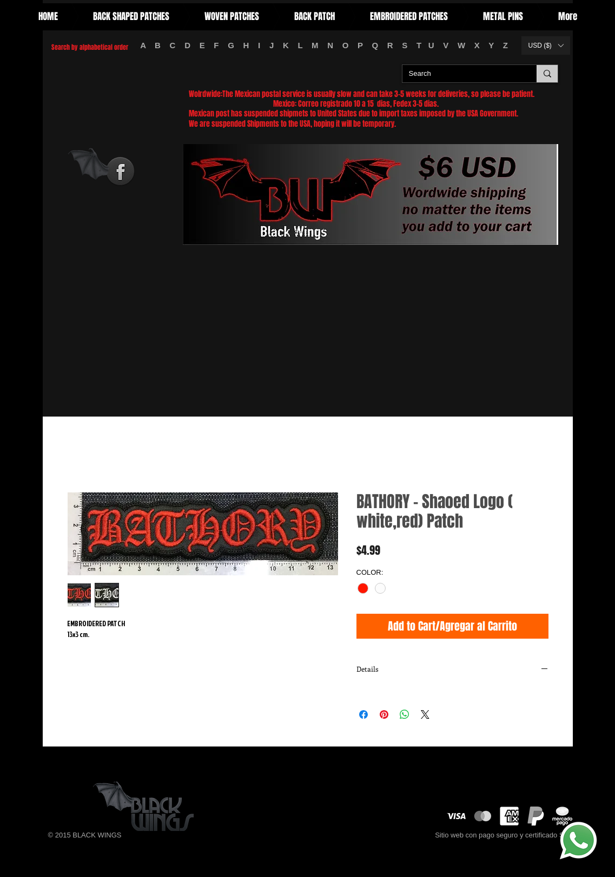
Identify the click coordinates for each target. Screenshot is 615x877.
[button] (545, 45)
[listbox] (545, 45)
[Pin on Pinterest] (384, 714)
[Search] (461, 74)
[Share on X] (425, 714)
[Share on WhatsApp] (404, 714)
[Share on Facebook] (363, 714)
